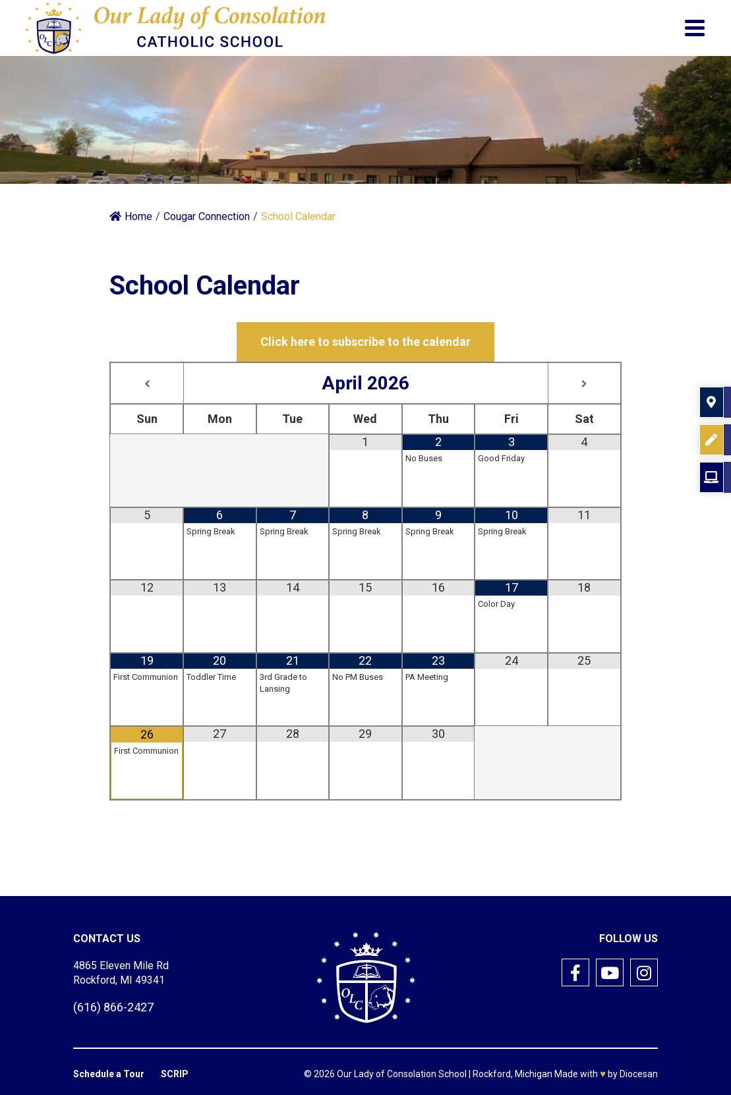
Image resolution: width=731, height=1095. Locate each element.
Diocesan (639, 1074)
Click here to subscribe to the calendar (365, 342)
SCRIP (175, 1074)
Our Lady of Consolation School (402, 1074)
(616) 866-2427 (113, 1007)
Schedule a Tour (108, 1074)
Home (130, 216)
